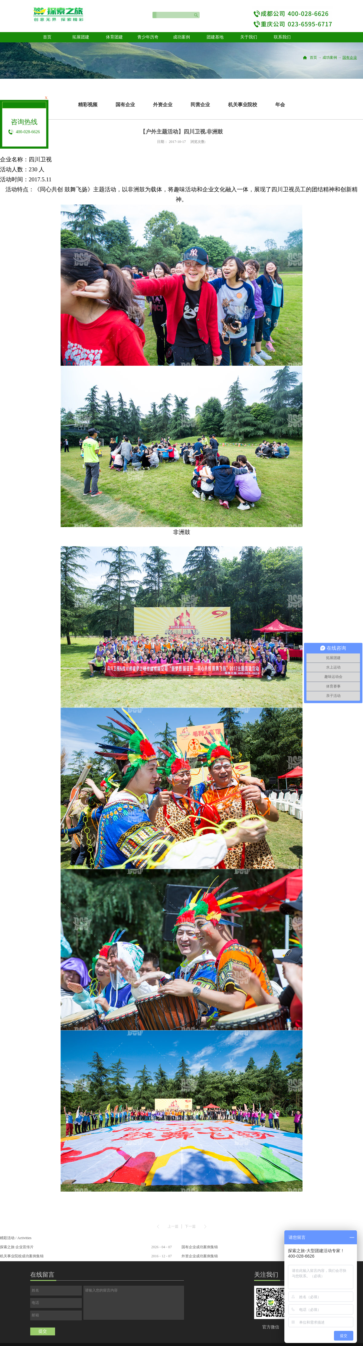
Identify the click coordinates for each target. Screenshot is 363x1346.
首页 (47, 37)
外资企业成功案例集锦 (200, 1256)
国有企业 (349, 57)
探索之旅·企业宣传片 (17, 1247)
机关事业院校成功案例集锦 (22, 1256)
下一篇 (190, 1226)
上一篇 (173, 1226)
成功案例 (329, 57)
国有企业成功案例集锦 (200, 1247)
